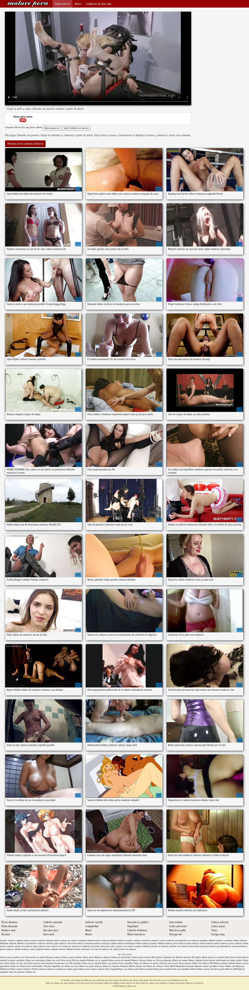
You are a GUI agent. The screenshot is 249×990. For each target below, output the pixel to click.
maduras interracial (67, 943)
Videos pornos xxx (205, 969)
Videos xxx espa (71, 966)
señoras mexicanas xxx (83, 949)
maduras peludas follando (153, 943)
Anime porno (134, 969)
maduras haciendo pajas (47, 943)
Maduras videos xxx (27, 3)
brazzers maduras (7, 940)
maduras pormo (198, 943)
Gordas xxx (151, 960)
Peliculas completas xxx (54, 966)
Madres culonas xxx (137, 966)
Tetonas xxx (30, 972)
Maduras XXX (230, 969)
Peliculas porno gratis (168, 963)
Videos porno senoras (141, 957)
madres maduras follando (106, 940)
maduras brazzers (125, 940)
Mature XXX (208, 963)
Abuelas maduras (54, 957)
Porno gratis (66, 960)
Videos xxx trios (53, 960)
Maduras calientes (102, 957)
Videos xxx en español (91, 963)
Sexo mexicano (47, 963)
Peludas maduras (39, 969)
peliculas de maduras (159, 946)
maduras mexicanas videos (105, 943)
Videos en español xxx (57, 969)
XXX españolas (75, 963)
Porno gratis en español (36, 957)
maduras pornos (213, 943)
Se (8, 969)
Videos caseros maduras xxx (12, 957)
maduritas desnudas (91, 946)
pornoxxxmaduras (239, 946)
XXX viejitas (196, 957)
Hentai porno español (162, 969)
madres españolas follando (82, 940)
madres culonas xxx (61, 940)
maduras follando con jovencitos (23, 943)
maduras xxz (56, 946)
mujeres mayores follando (138, 946)
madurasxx (76, 946)
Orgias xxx (14, 966)
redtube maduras (21, 949)
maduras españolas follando (203, 940)
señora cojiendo (36, 949)
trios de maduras (101, 949)
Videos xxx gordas (151, 963)
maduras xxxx (44, 946)
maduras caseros (158, 940)
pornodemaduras (224, 946)
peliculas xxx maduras (179, 946)
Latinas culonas (97, 969)
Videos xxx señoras (155, 966)
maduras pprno (227, 943)
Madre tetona (219, 966)
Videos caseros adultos (72, 957)
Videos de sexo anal (18, 963)
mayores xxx (121, 946)
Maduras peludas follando (224, 963)
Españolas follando (189, 969)
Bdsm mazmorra (51, 128)
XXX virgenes (156, 957)
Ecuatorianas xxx (61, 963)
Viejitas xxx (230, 966)
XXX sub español (79, 960)
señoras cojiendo (51, 949)
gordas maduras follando (42, 940)
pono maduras (195, 946)
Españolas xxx (169, 957)
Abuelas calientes (183, 957)
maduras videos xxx (15, 946)
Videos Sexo (197, 963)
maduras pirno (171, 943)
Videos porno (88, 957)
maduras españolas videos (227, 940)
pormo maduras (209, 946)
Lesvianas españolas (16, 960)
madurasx (67, 946)
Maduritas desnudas (185, 966)
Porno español (111, 969)
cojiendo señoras (23, 940)
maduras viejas (31, 946)
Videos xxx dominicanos (121, 957)
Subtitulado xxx (223, 960)
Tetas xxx (176, 969)
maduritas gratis (107, 946)
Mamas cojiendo (195, 960)
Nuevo (78, 3)
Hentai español (146, 969)
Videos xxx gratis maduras (91, 966)
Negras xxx (123, 969)
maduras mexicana (85, 943)
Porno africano (34, 963)
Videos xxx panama (110, 963)
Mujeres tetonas (139, 960)
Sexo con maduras (17, 972)
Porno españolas (126, 963)
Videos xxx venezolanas (35, 960)
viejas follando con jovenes (76, 128)
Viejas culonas (236, 960)
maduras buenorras (142, 940)
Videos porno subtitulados (31, 966)
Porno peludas (185, 963)
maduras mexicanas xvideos (129, 943)
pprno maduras (6, 949)
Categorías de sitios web (98, 3)
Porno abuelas (209, 960)
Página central (62, 3)
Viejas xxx (138, 963)
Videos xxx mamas (180, 960)
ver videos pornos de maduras (123, 949)
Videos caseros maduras (20, 969)
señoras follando (66, 949)
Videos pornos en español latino (216, 957)
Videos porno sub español (120, 960)
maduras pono (184, 943)
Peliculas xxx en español (97, 960)
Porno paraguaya (164, 960)
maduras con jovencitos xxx (178, 940)
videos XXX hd (170, 966)
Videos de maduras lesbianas (116, 966)
